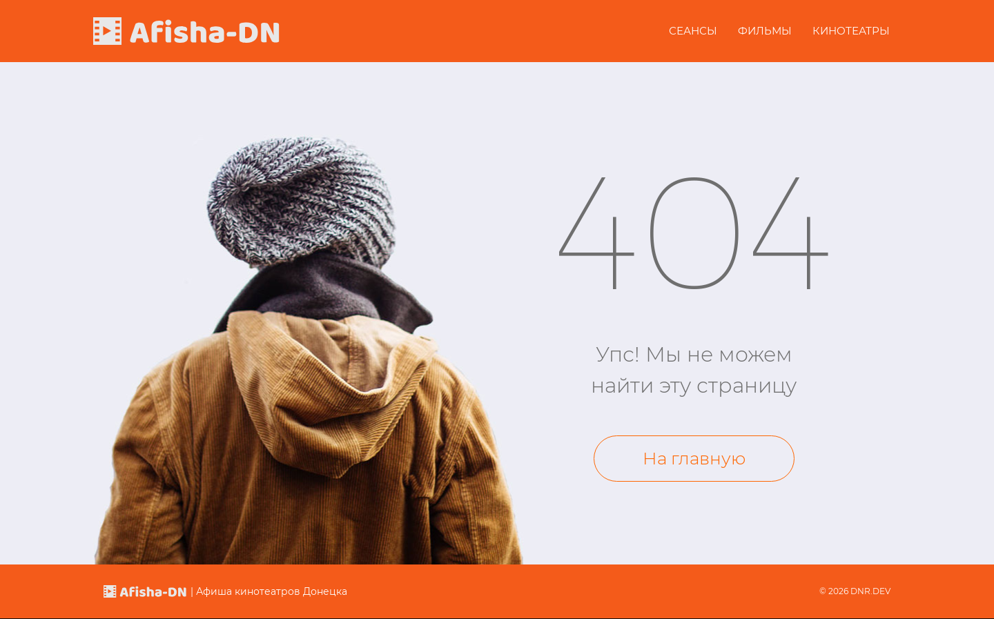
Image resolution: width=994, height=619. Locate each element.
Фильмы (765, 30)
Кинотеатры (851, 30)
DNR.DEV (870, 591)
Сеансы (693, 30)
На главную (694, 458)
